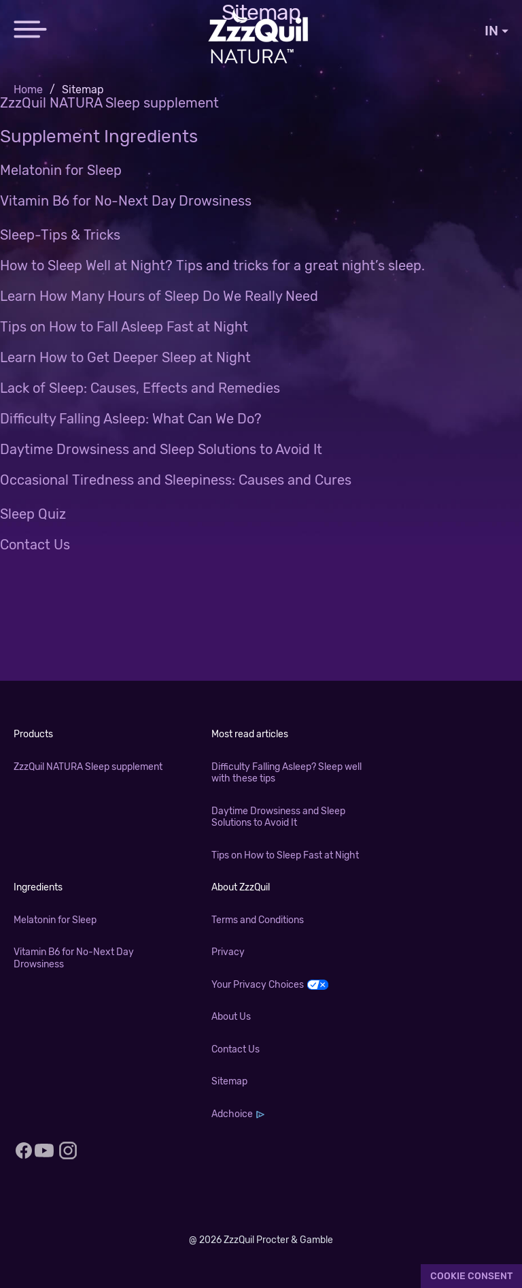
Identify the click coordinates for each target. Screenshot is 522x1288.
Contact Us (35, 544)
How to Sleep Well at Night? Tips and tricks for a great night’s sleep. (212, 265)
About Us (231, 1017)
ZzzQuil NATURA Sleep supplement (109, 103)
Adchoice (232, 1114)
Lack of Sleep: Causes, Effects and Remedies (140, 388)
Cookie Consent (471, 1276)
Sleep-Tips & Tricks (60, 235)
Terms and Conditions (257, 920)
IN (496, 30)
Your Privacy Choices (257, 985)
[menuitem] (38, 90)
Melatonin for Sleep (61, 170)
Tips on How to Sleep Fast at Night (285, 855)
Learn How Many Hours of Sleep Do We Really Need (159, 296)
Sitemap (229, 1081)
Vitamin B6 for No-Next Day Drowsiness (125, 201)
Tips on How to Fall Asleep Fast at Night (124, 327)
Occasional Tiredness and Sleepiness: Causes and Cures (175, 480)
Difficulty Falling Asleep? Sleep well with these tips (286, 773)
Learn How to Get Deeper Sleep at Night (125, 357)
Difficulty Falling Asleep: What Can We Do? (131, 418)
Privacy (228, 952)
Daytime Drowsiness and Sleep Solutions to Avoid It (161, 449)
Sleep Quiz (33, 514)
